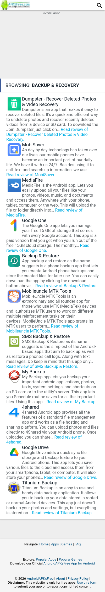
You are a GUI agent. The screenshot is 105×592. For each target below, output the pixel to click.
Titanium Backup (39, 482)
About (60, 578)
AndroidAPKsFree (40, 578)
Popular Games (70, 559)
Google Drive (35, 447)
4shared (30, 407)
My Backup (33, 371)
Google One (34, 220)
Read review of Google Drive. (70, 477)
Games (66, 544)
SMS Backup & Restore (46, 336)
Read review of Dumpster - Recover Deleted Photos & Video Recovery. (47, 134)
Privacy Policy (78, 578)
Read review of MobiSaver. (30, 174)
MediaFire (32, 180)
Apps (55, 544)
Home (43, 544)
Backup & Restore (40, 255)
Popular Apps (46, 559)
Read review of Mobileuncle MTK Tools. (42, 329)
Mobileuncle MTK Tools (46, 291)
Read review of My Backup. (72, 401)
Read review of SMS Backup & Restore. (42, 366)
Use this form (87, 582)
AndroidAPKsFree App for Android (69, 563)
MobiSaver (33, 144)
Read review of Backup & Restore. (66, 285)
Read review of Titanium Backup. (62, 512)
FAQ (78, 544)
